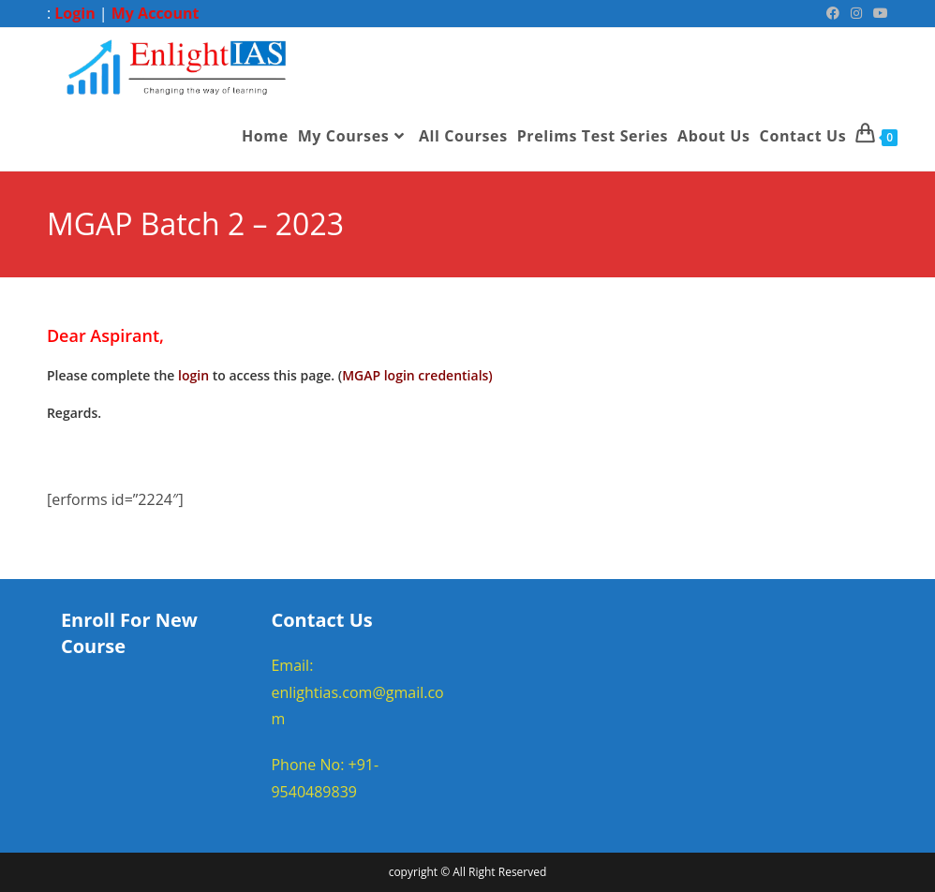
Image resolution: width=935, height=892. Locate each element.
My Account (155, 13)
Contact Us (321, 619)
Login (74, 13)
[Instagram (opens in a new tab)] (856, 13)
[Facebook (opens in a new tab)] (833, 13)
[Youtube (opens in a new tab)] (878, 13)
